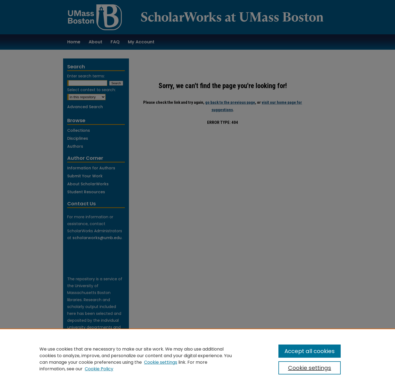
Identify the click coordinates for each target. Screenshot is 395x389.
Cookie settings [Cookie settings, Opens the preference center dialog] (309, 368)
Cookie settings (160, 362)
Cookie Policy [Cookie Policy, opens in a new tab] (99, 369)
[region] (197, 359)
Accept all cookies (309, 351)
